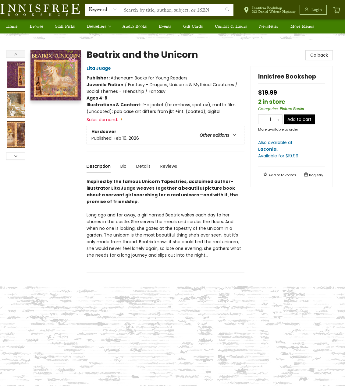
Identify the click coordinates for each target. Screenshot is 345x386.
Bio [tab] (123, 166)
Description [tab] (99, 166)
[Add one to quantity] (278, 119)
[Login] (313, 10)
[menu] (172, 26)
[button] (269, 11)
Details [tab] (143, 166)
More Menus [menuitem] (302, 26)
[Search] (227, 10)
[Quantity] (270, 119)
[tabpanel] (165, 225)
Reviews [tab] (168, 166)
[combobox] (102, 9)
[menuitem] (11, 26)
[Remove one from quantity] (262, 119)
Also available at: (291, 149)
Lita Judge (100, 68)
